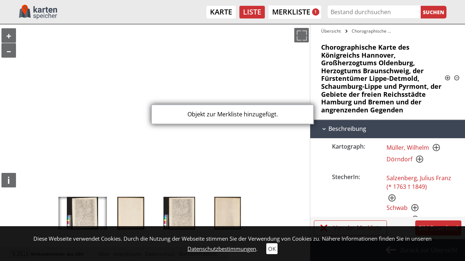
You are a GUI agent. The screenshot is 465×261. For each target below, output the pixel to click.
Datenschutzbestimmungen (221, 248)
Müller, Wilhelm (408, 148)
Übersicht (331, 31)
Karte (221, 12)
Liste (252, 12)
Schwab (397, 208)
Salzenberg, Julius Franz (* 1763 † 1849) (419, 182)
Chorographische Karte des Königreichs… (373, 31)
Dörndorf (399, 159)
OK (272, 248)
